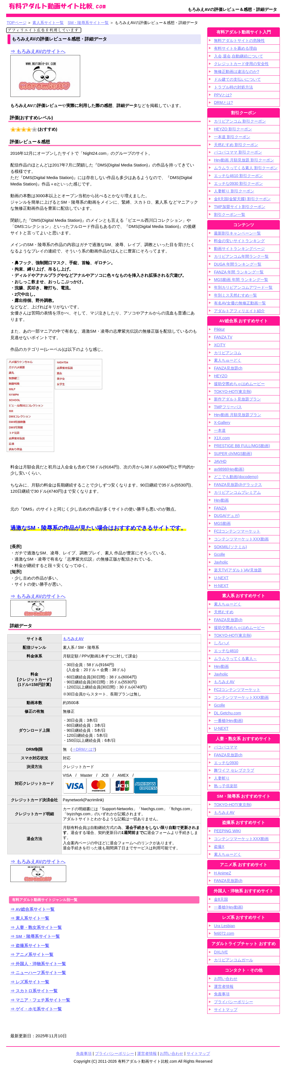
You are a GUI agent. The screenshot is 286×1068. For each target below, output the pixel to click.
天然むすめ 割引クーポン (236, 144)
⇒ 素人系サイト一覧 (29, 918)
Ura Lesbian (224, 926)
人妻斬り (222, 778)
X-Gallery (222, 422)
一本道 (220, 430)
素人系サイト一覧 (48, 22)
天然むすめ (223, 612)
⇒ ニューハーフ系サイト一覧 (38, 972)
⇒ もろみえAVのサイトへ (37, 51)
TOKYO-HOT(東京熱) (232, 391)
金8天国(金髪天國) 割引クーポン (242, 199)
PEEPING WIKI (227, 831)
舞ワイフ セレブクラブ (234, 770)
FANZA (220, 508)
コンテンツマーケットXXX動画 (241, 539)
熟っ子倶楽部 (225, 786)
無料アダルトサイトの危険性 (239, 40)
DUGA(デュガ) (227, 515)
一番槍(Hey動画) (228, 720)
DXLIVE (221, 952)
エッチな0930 (226, 763)
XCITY (219, 345)
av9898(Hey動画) (229, 469)
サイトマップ (198, 1053)
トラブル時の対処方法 (233, 87)
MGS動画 (222, 523)
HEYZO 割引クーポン (233, 129)
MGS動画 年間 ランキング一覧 (241, 279)
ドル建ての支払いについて (237, 79)
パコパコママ (225, 747)
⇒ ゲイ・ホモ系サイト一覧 (36, 1009)
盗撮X (219, 846)
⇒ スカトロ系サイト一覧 (34, 990)
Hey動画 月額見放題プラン (237, 415)
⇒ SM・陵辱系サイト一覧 (35, 936)
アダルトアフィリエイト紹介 (239, 311)
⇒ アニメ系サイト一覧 (31, 954)
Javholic (221, 562)
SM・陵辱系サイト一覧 (88, 22)
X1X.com (222, 438)
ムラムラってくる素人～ (235, 658)
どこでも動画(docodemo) (236, 477)
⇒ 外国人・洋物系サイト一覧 (38, 963)
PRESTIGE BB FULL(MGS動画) (242, 446)
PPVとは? (223, 95)
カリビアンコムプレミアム (237, 492)
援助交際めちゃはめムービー (239, 384)
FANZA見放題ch (228, 368)
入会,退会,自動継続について (238, 56)
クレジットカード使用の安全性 (241, 63)
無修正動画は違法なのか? (236, 71)
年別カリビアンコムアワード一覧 (243, 287)
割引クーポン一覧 (229, 214)
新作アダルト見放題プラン (237, 399)
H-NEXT (221, 585)
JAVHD (220, 461)
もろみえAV (73, 638)
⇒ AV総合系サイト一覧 (32, 909)
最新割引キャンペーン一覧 (237, 233)
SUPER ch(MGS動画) (233, 453)
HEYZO (220, 376)
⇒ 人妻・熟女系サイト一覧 (36, 927)
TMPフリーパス (228, 407)
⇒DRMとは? (83, 749)
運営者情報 (223, 986)
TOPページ (17, 22)
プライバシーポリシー (233, 1002)
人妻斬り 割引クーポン (234, 191)
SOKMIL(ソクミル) (230, 547)
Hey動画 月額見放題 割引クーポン (244, 160)
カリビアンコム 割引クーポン (240, 121)
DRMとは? (223, 102)
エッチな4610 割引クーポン (238, 175)
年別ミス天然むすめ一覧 (235, 295)
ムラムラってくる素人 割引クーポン (246, 168)
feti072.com (224, 933)
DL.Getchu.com (227, 713)
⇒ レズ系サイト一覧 (29, 981)
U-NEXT (221, 578)
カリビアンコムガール (233, 960)
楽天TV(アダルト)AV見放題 (238, 570)
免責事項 (222, 994)
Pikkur (219, 329)
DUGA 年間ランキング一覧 (237, 264)
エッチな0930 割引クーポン (238, 183)
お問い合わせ (225, 978)
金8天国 (221, 899)
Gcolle (219, 554)
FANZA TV (223, 337)
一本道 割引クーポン (232, 137)
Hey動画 (221, 500)
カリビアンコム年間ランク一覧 (241, 256)
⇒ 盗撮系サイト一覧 (29, 945)
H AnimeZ (222, 873)
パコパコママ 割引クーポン (238, 152)
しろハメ (222, 643)
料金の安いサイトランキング (239, 241)
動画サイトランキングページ (239, 248)
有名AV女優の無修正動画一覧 (240, 303)
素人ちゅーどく (227, 360)
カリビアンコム (227, 353)
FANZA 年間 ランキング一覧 (239, 272)
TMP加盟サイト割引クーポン (239, 206)
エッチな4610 (226, 651)
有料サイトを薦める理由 (235, 48)
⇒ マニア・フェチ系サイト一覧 (40, 1000)
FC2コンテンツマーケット (237, 531)
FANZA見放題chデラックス (238, 484)
